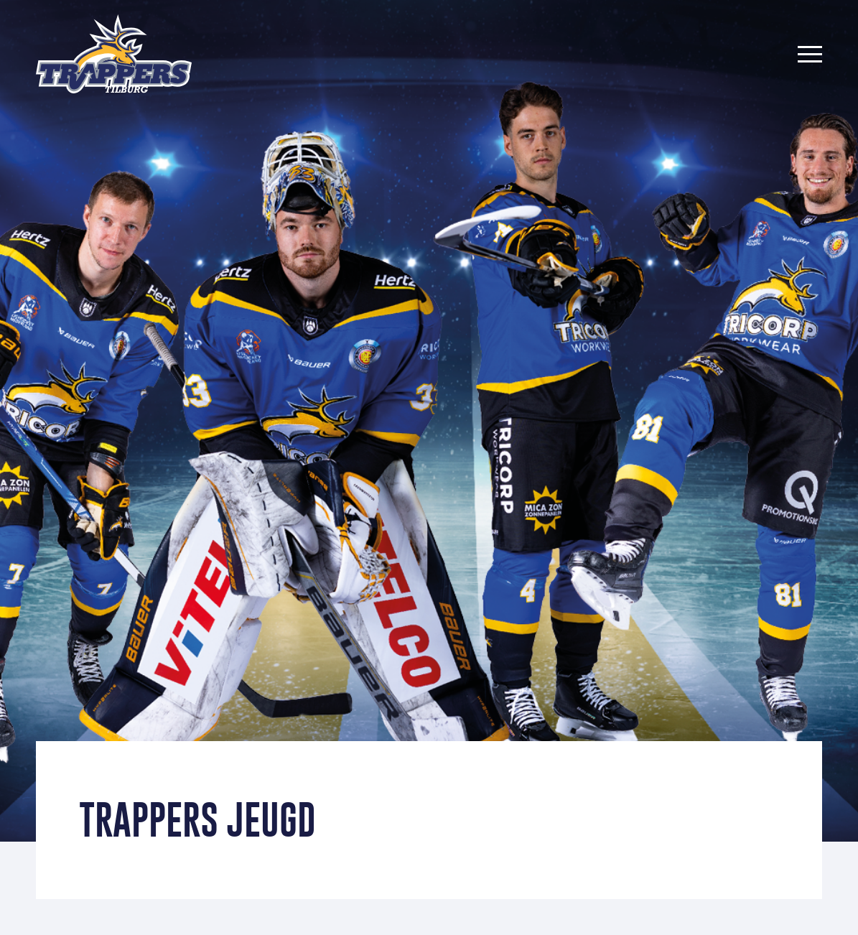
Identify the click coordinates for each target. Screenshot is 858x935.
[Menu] (810, 53)
